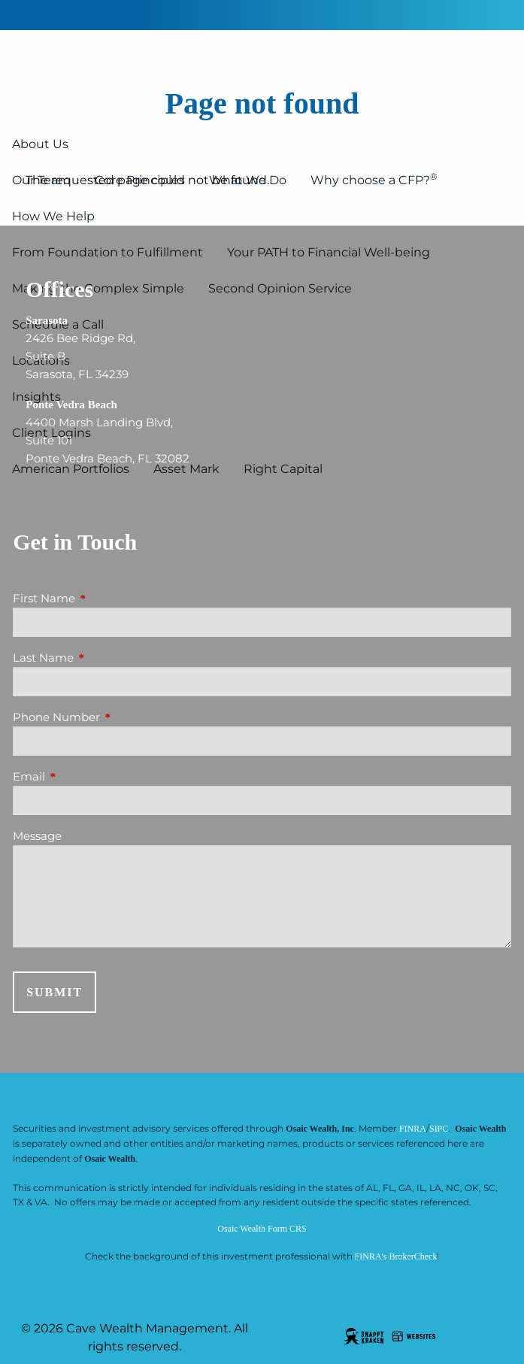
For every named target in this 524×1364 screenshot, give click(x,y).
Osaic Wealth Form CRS (261, 1228)
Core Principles (140, 180)
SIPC (438, 1128)
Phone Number (115, 717)
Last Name (102, 657)
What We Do (247, 180)
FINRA (412, 1128)
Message (37, 836)
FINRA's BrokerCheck (396, 1256)
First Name (102, 598)
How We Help (53, 216)
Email (87, 776)
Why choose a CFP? (374, 179)
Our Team (41, 180)
